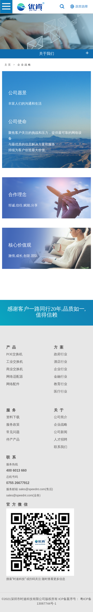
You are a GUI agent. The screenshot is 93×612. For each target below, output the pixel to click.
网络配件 (13, 384)
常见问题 (13, 432)
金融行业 (60, 376)
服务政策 (13, 424)
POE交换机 (14, 354)
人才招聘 (60, 439)
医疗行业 (60, 391)
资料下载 (13, 417)
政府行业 (60, 354)
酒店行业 (60, 361)
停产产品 (13, 439)
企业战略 (60, 424)
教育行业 (60, 384)
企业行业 (60, 369)
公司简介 (60, 417)
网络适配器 (14, 376)
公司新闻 (60, 432)
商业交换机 (14, 369)
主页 (8, 64)
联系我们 (60, 447)
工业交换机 (14, 361)
